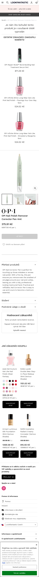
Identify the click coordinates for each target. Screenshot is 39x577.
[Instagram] (4, 490)
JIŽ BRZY (19, 236)
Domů (4, 20)
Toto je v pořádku (19, 573)
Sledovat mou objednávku (14, 518)
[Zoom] (35, 188)
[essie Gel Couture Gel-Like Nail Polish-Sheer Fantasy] (3, 381)
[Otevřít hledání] (7, 2)
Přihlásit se (8, 477)
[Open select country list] (21, 525)
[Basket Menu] (36, 2)
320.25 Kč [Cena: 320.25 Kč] (7, 395)
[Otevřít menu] (2, 2)
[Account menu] (31, 2)
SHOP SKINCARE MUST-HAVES (20, 14)
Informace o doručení (12, 510)
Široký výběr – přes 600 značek (19, 9)
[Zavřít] (36, 544)
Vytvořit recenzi (19, 330)
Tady (3, 563)
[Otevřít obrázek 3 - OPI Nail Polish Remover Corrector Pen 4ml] (30, 199)
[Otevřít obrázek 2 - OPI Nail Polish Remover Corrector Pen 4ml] (18, 199)
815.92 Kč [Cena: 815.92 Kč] (25, 445)
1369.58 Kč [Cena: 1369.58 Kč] (7, 445)
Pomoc (6, 501)
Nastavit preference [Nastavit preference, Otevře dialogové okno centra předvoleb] (19, 567)
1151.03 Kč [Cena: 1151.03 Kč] (25, 383)
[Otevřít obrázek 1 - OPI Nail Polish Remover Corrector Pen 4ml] (7, 199)
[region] (19, 559)
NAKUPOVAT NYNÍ (12, 405)
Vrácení (5, 506)
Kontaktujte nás (10, 514)
